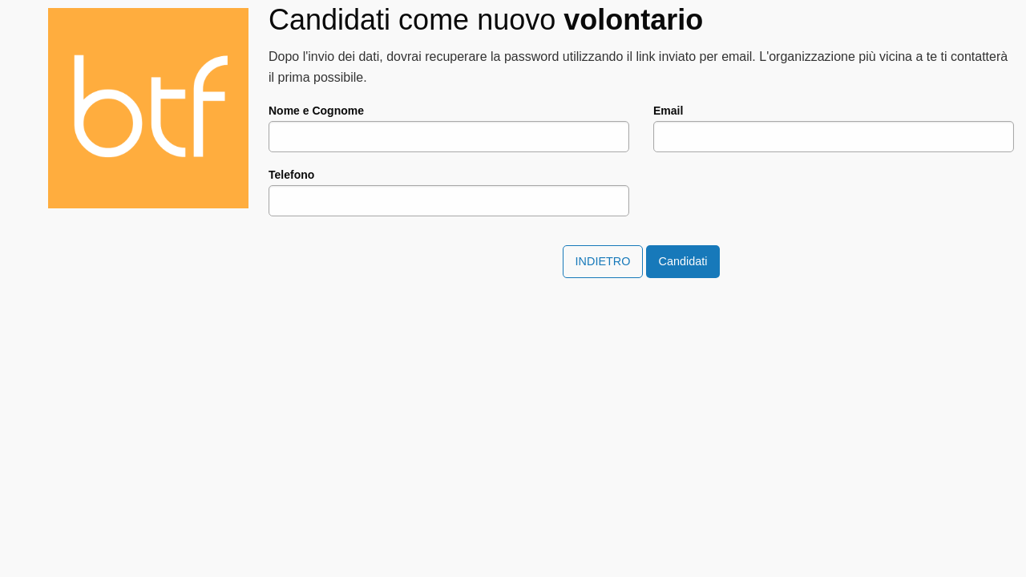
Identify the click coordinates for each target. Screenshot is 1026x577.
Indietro (603, 261)
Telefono (291, 174)
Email (668, 110)
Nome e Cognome (316, 110)
